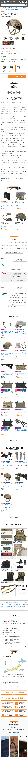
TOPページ (3, 602)
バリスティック (11, 127)
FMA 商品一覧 (15, 604)
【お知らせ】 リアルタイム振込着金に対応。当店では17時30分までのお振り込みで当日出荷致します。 (14, 8)
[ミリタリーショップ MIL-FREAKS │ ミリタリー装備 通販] (9, 2)
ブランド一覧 (8, 604)
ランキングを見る (14, 517)
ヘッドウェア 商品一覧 (17, 609)
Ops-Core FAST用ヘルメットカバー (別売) (11, 167)
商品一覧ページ (9, 602)
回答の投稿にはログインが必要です (20, 259)
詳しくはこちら (14, 646)
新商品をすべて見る (14, 440)
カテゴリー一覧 (9, 606)
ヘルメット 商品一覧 (17, 606)
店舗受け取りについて (14, 732)
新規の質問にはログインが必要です (14, 252)
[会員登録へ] (20, 2)
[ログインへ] (23, 2)
